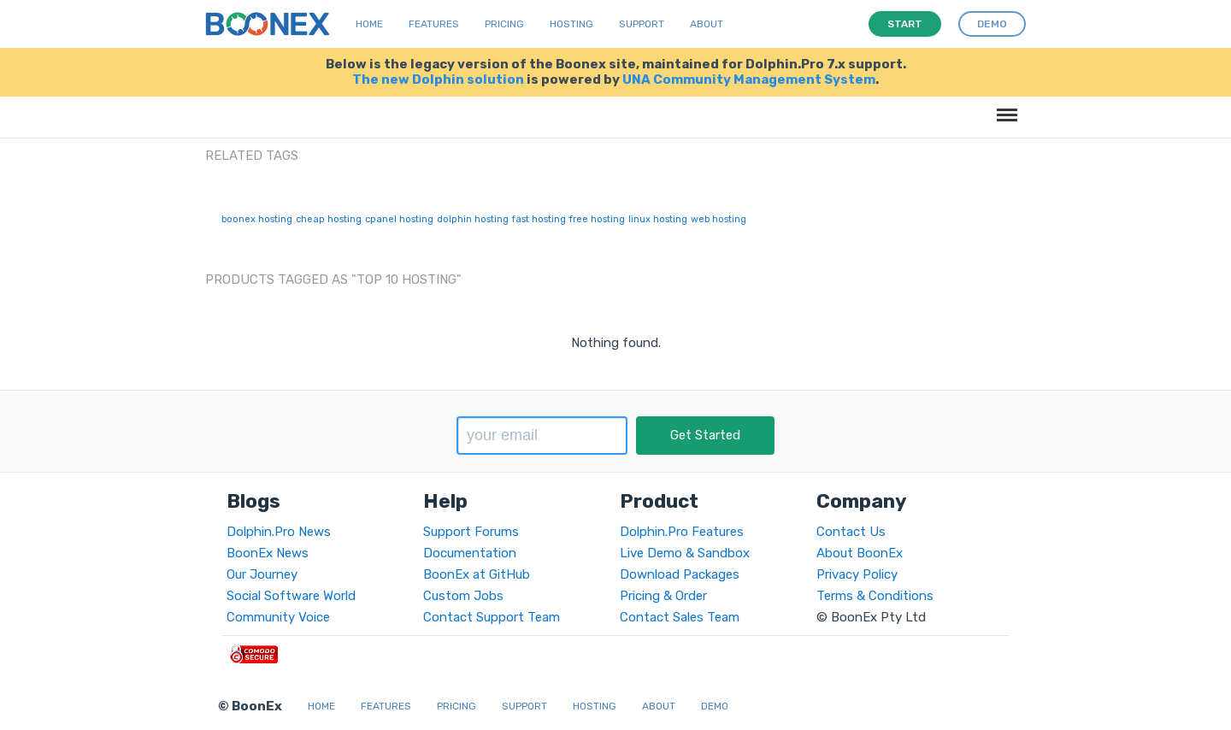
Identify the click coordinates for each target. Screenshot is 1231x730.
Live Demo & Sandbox (685, 553)
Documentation (469, 553)
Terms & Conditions (875, 595)
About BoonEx (859, 553)
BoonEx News (268, 553)
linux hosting (657, 219)
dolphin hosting (473, 219)
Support (641, 24)
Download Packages (679, 574)
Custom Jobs (463, 595)
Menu (1004, 106)
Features (434, 24)
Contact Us (851, 531)
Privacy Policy (857, 574)
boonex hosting (256, 219)
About (706, 24)
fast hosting (539, 219)
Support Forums (471, 531)
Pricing (504, 24)
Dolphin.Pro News (279, 531)
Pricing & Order (663, 595)
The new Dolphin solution (438, 79)
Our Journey (262, 574)
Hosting (571, 24)
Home (369, 24)
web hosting (718, 219)
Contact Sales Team (679, 617)
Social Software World (291, 595)
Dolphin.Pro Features (682, 531)
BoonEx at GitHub (476, 574)
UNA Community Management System (748, 79)
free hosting (597, 219)
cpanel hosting (399, 219)
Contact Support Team (491, 617)
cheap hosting (329, 219)
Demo (714, 706)
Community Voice (278, 617)
